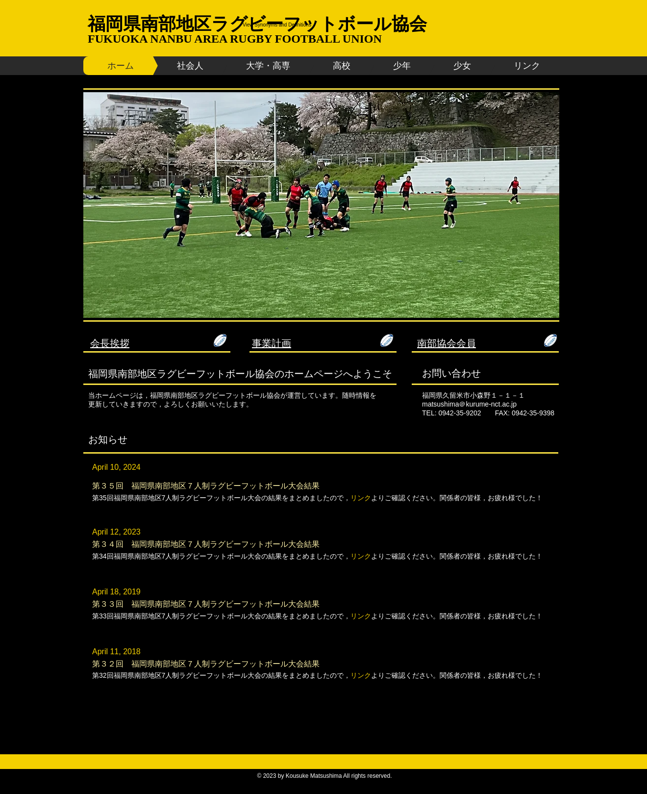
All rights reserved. (367, 775)
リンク (360, 556)
